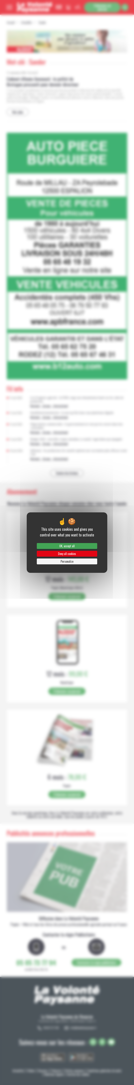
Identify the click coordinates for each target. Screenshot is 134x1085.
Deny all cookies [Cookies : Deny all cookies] (67, 553)
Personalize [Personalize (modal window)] (67, 561)
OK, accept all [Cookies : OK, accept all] (67, 546)
